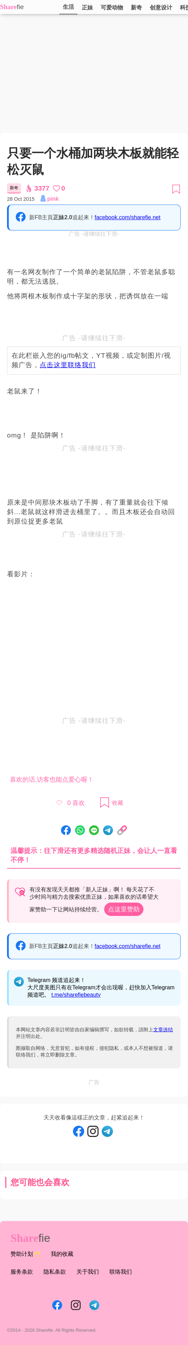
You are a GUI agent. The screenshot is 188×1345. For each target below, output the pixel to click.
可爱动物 (112, 7)
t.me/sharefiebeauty (76, 995)
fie (20, 6)
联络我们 (120, 1272)
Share (8, 6)
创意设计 (161, 7)
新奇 (136, 7)
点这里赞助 (124, 909)
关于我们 (87, 1272)
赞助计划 (25, 1254)
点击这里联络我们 (68, 365)
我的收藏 (62, 1254)
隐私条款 (54, 1272)
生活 (68, 7)
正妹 (87, 7)
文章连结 (163, 1029)
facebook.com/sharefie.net (128, 217)
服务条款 (22, 1272)
